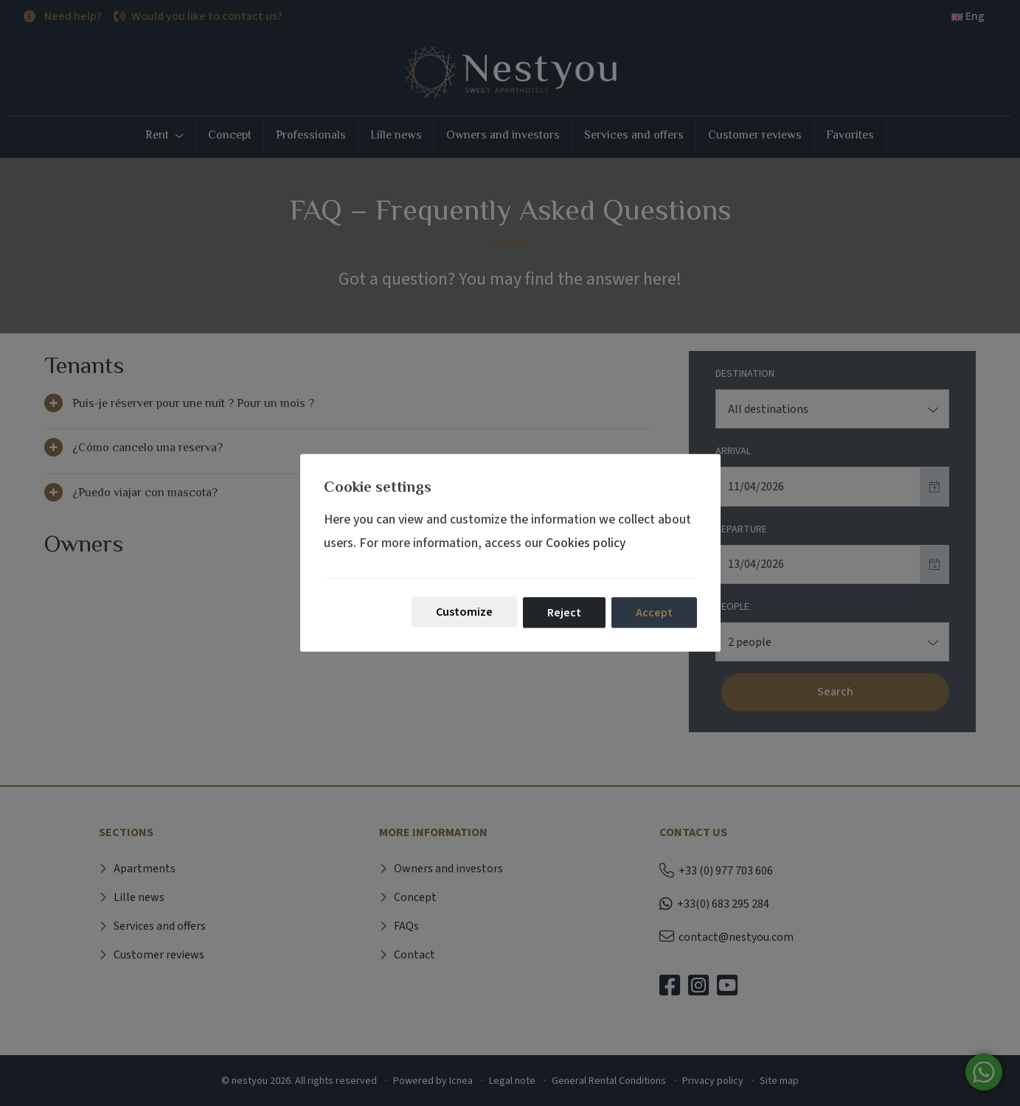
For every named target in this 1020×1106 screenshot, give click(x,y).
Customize (464, 612)
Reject (564, 613)
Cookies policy (585, 542)
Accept (654, 613)
